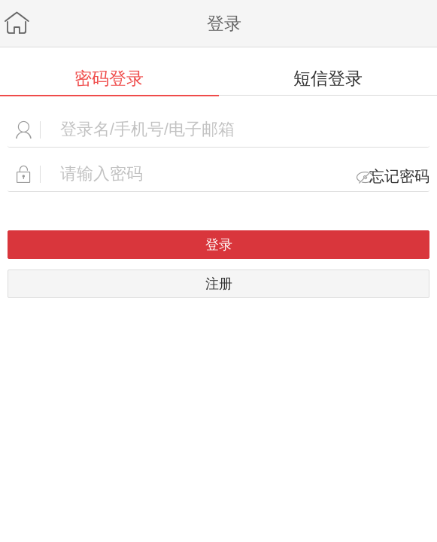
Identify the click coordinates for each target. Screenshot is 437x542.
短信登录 (328, 79)
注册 (218, 283)
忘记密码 (399, 176)
